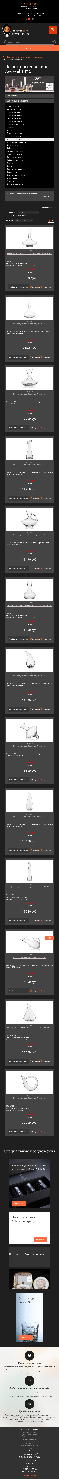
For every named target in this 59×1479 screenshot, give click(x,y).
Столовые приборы (29, 1438)
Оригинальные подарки (29, 1445)
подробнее (19, 1203)
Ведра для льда (12, 145)
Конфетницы (12, 172)
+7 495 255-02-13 (33, 7)
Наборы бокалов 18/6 (15, 124)
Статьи (29, 15)
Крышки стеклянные (15, 169)
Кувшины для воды (14, 136)
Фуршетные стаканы (15, 151)
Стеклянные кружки (14, 154)
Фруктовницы (12, 178)
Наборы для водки (14, 118)
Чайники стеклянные (15, 160)
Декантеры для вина (34, 57)
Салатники (11, 163)
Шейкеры (10, 148)
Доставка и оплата (24, 13)
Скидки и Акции (40, 13)
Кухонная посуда (29, 1441)
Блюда (9, 166)
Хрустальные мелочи (15, 184)
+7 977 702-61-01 (29, 1460)
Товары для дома (29, 1443)
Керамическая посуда (29, 1434)
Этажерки (10, 181)
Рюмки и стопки (13, 106)
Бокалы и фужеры (14, 109)
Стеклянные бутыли (14, 133)
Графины (10, 127)
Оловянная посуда (29, 1440)
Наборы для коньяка (15, 115)
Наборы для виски (14, 112)
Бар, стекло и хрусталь (15, 57)
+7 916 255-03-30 (29, 4)
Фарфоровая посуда (29, 1432)
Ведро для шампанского (16, 142)
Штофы (9, 130)
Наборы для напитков (15, 121)
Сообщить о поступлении (18, 287)
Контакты (37, 15)
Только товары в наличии (17, 215)
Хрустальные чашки (15, 157)
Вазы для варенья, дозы (16, 175)
